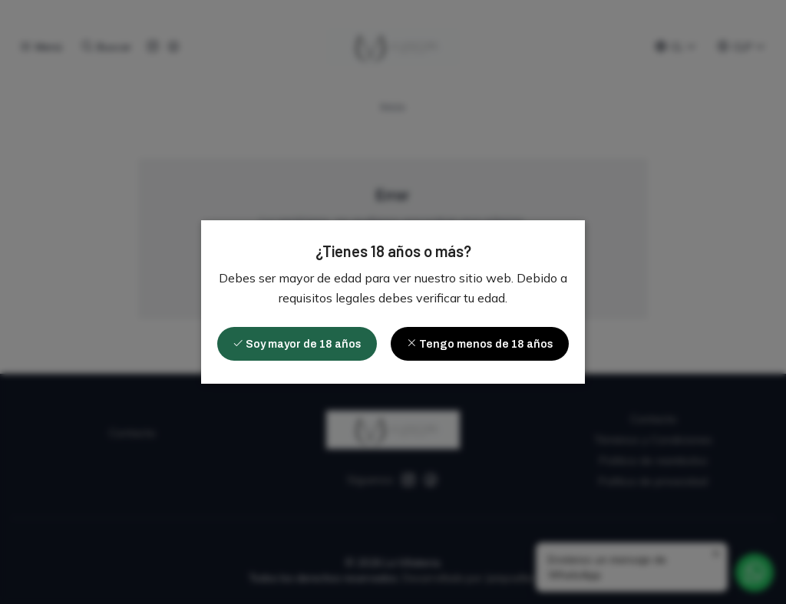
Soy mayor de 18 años (297, 344)
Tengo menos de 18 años (479, 344)
